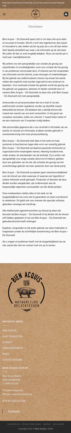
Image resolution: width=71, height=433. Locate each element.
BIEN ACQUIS (9, 330)
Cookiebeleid (13, 424)
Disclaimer (58, 424)
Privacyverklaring (31, 424)
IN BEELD (7, 342)
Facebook (14, 411)
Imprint (47, 424)
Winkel (5, 354)
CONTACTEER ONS (12, 359)
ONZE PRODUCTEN (12, 336)
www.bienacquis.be (22, 394)
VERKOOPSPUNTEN (12, 348)
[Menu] (4, 14)
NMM (50, 429)
